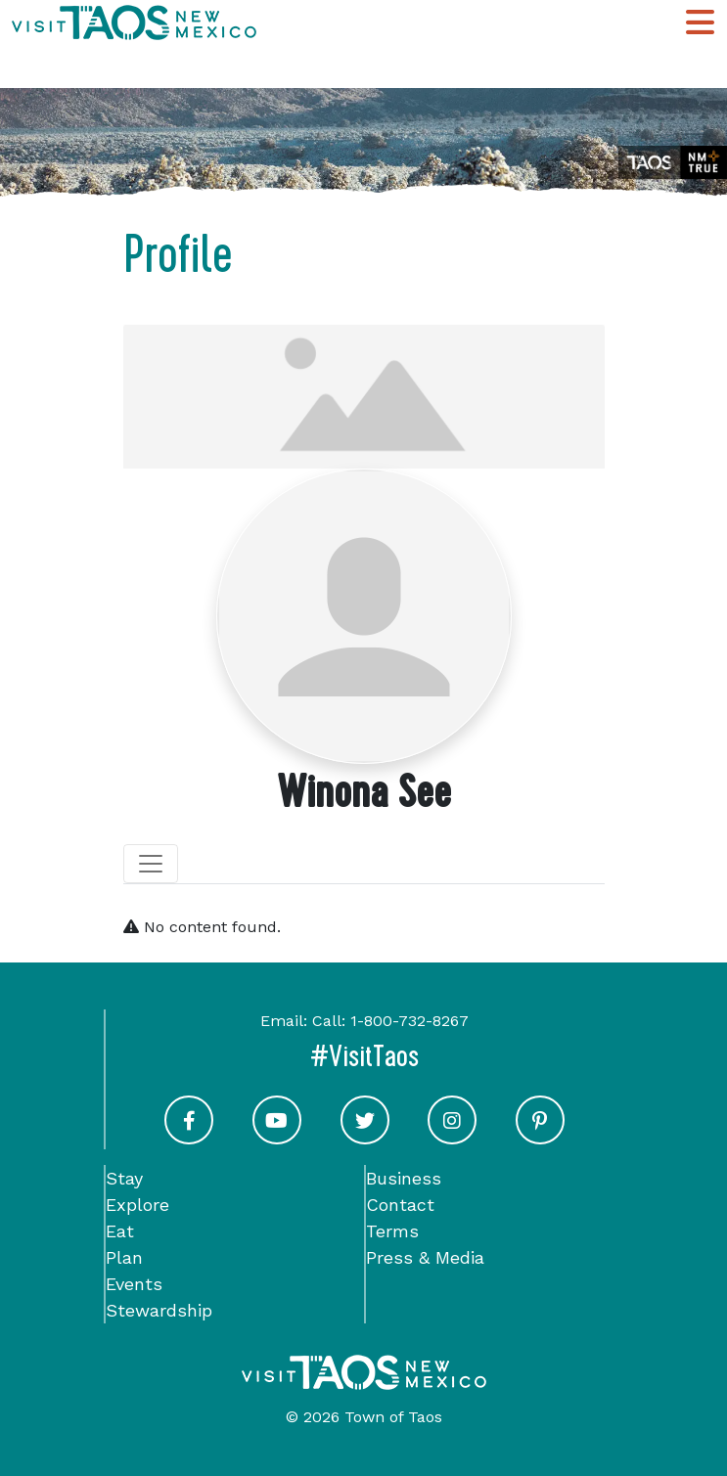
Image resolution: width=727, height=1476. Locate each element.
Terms (392, 1231)
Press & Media (425, 1257)
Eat (120, 1231)
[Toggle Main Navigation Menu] (700, 22)
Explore (137, 1204)
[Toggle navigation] (150, 863)
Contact (400, 1204)
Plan (124, 1257)
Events (134, 1284)
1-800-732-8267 (409, 1020)
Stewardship (159, 1310)
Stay (124, 1178)
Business (403, 1178)
